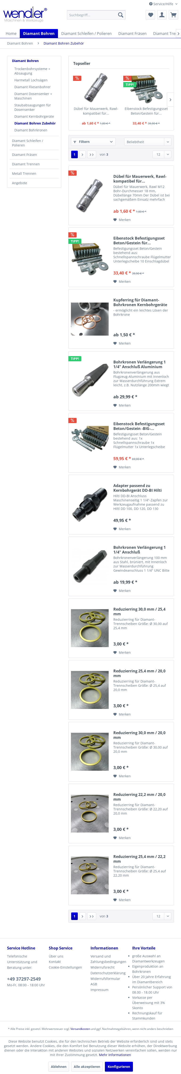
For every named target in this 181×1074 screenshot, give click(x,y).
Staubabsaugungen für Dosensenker (32, 107)
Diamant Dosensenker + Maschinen (33, 96)
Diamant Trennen (26, 164)
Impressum (99, 989)
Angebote (19, 183)
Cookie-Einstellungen (65, 967)
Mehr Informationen (115, 1055)
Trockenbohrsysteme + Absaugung (32, 71)
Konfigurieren (119, 1066)
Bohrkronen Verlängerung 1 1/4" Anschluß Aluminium (139, 364)
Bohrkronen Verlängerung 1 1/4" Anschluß (139, 549)
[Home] (11, 33)
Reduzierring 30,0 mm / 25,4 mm (139, 611)
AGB (93, 984)
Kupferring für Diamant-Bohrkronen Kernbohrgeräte (140, 302)
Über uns (56, 956)
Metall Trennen (24, 173)
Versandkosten (80, 1029)
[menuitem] (96, 15)
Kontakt (55, 961)
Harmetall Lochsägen (31, 80)
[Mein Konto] (162, 15)
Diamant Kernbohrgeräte (34, 116)
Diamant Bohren (25, 60)
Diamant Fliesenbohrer (32, 87)
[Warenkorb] (173, 15)
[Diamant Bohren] (39, 33)
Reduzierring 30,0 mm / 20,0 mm (139, 735)
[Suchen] (121, 15)
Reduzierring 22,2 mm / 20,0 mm (139, 797)
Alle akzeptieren (87, 1066)
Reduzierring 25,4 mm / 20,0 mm (139, 673)
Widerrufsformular (105, 978)
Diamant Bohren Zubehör (35, 123)
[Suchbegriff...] (96, 15)
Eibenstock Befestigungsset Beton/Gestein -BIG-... (139, 426)
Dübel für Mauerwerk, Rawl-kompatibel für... (96, 111)
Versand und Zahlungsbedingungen (108, 959)
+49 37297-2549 (24, 979)
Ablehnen (58, 1066)
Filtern (82, 141)
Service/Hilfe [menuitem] (161, 4)
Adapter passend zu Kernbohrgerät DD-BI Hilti (137, 488)
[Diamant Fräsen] (132, 33)
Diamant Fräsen (24, 154)
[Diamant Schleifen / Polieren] (86, 33)
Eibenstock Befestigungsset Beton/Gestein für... (146, 111)
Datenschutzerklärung (108, 973)
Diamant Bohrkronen (30, 130)
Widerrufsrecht (102, 967)
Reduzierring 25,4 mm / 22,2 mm (139, 859)
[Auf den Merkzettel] (122, 220)
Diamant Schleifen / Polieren (27, 142)
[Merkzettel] (150, 15)
